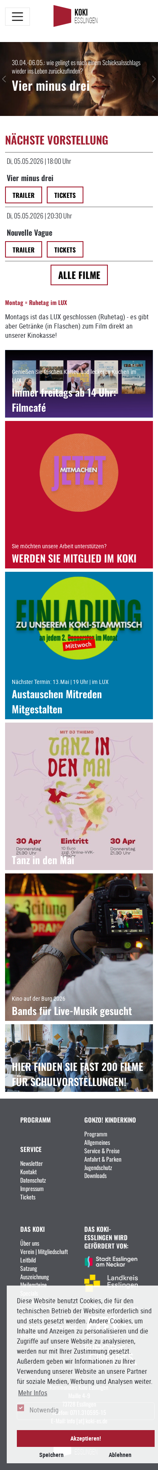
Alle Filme (79, 274)
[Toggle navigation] (17, 17)
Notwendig (44, 1410)
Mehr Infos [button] (32, 1392)
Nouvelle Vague (29, 232)
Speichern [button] (51, 1455)
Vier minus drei (30, 177)
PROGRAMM (35, 1119)
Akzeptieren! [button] (85, 1438)
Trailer (24, 194)
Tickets (65, 194)
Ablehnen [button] (120, 1455)
